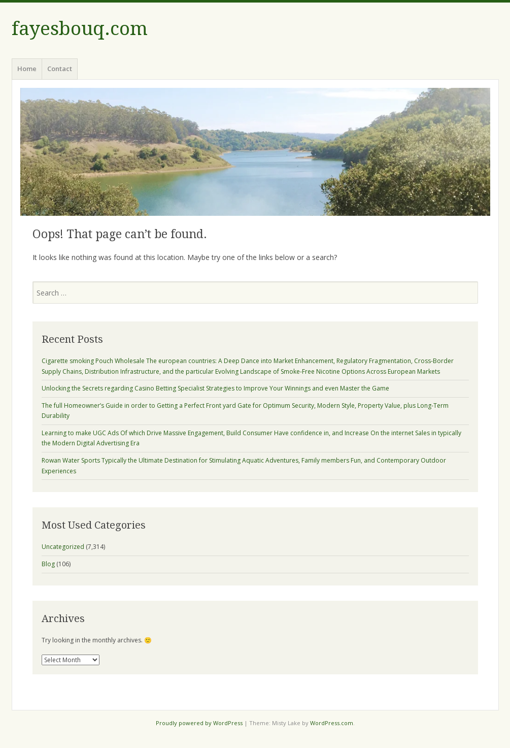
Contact (59, 68)
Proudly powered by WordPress (199, 723)
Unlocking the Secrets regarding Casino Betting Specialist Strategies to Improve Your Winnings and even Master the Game (215, 388)
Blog (48, 564)
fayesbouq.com (80, 29)
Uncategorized (63, 546)
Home (27, 68)
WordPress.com (331, 723)
